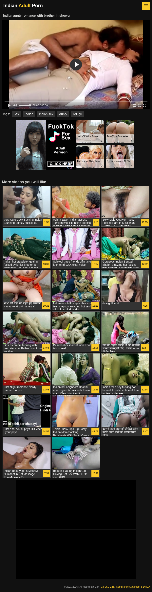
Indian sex (46, 114)
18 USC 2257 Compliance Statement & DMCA (125, 586)
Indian (29, 114)
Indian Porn (23, 5)
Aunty (63, 114)
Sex (16, 114)
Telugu (77, 114)
